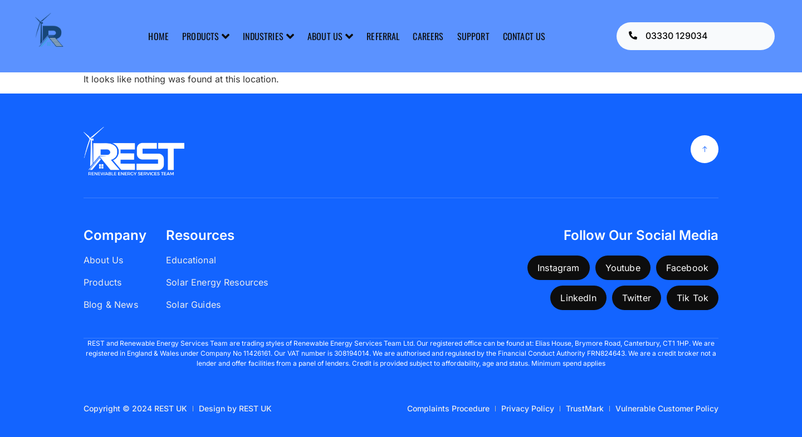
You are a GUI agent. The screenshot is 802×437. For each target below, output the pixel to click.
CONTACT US (524, 36)
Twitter (636, 297)
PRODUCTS (205, 36)
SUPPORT (473, 36)
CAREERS (428, 36)
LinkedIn (578, 297)
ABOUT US (330, 36)
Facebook (687, 267)
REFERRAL (382, 36)
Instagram (558, 267)
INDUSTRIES (268, 36)
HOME (158, 36)
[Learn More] (696, 36)
